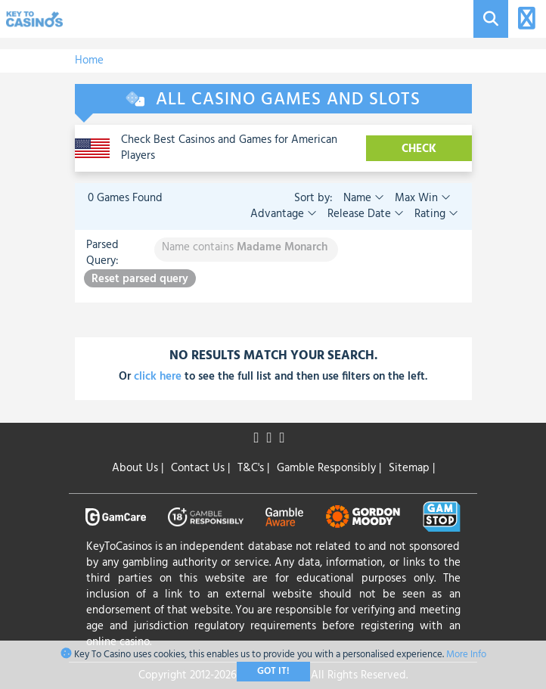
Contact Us (200, 468)
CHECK (419, 149)
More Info (466, 655)
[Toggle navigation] (524, 19)
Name (363, 198)
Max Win (421, 198)
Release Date (364, 214)
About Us (137, 468)
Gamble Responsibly (329, 468)
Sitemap (412, 468)
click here (157, 377)
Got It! (273, 671)
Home (89, 60)
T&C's (253, 468)
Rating (434, 214)
